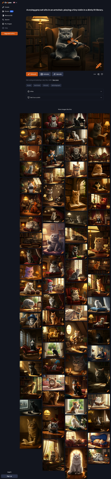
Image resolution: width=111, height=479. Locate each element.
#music (45, 85)
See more (56, 80)
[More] (95, 74)
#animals (37, 85)
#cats (29, 85)
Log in (9, 472)
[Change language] (15, 2)
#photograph (56, 85)
